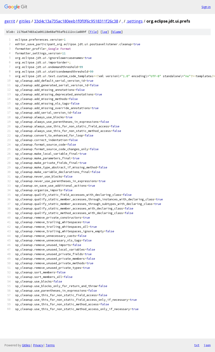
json (207, 345)
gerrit (9, 21)
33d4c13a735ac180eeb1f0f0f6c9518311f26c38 (76, 21)
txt (196, 345)
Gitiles (26, 345)
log (104, 32)
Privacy (38, 345)
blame (116, 32)
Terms (50, 345)
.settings (134, 21)
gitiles (24, 21)
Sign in (206, 7)
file (93, 32)
